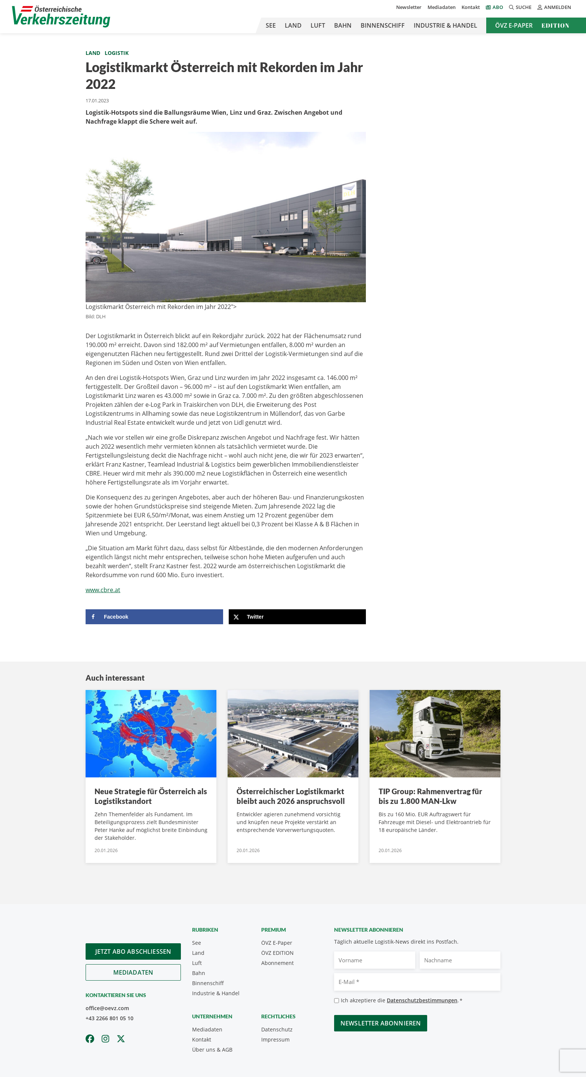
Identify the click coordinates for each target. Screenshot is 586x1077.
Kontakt (471, 7)
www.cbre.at (103, 590)
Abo (498, 7)
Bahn (343, 25)
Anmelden (554, 7)
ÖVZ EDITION (277, 952)
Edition (556, 25)
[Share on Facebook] (154, 616)
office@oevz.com (107, 1008)
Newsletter (409, 7)
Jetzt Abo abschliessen (133, 951)
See (271, 25)
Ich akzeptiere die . (401, 1001)
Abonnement (277, 962)
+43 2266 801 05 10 (109, 1018)
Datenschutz (277, 1029)
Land (293, 25)
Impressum (275, 1039)
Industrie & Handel (445, 25)
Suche (520, 7)
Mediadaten (442, 7)
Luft (318, 25)
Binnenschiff (383, 25)
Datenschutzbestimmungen (422, 1000)
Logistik (117, 52)
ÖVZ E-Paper (514, 25)
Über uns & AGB (212, 1049)
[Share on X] (297, 616)
